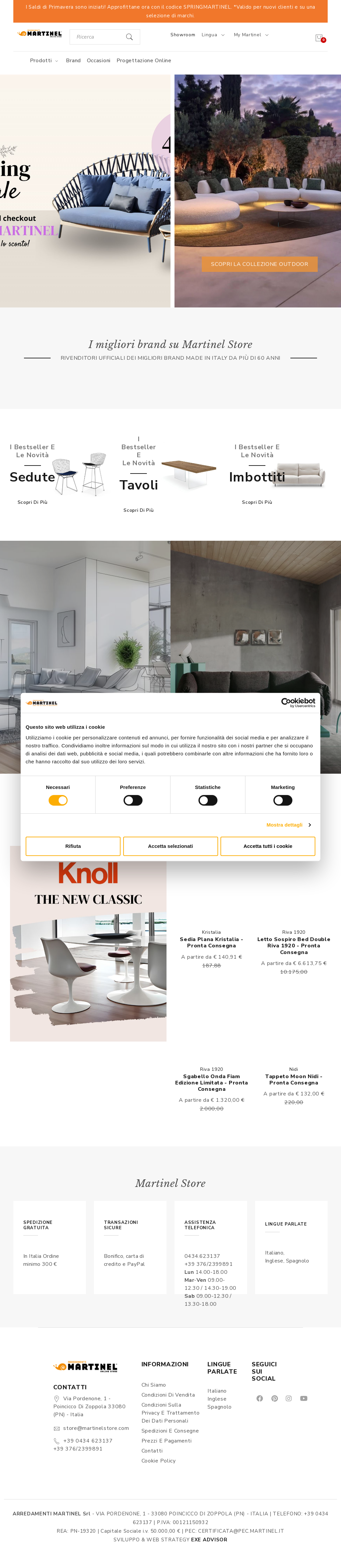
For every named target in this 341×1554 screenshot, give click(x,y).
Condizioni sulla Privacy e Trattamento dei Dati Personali (171, 1413)
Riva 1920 (293, 932)
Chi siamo (154, 1385)
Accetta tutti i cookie (267, 846)
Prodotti (45, 60)
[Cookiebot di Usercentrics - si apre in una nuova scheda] (286, 703)
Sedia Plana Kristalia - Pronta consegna (211, 942)
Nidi (293, 1069)
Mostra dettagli (284, 825)
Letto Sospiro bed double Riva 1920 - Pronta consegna (294, 946)
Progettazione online (144, 60)
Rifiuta (73, 846)
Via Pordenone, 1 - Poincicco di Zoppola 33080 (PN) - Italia (89, 1406)
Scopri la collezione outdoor (259, 264)
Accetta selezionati (170, 846)
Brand (73, 60)
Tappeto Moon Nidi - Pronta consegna (294, 1079)
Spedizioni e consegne (170, 1431)
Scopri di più (33, 502)
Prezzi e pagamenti (167, 1441)
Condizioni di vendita (168, 1395)
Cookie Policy (159, 1460)
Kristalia (211, 932)
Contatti (152, 1451)
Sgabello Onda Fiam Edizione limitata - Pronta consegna (211, 1083)
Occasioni (99, 60)
